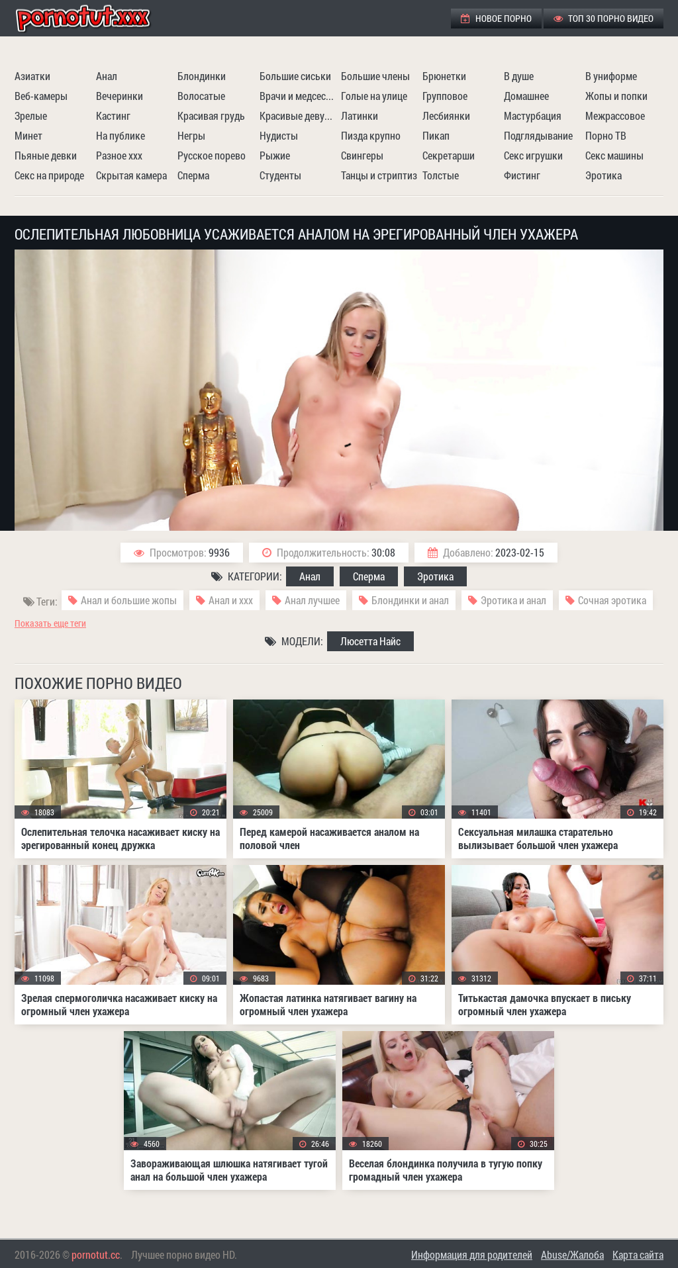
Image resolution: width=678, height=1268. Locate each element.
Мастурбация (532, 115)
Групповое (444, 96)
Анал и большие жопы (129, 600)
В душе (519, 76)
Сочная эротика (612, 600)
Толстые (440, 175)
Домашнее (526, 96)
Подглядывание (538, 135)
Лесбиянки (446, 115)
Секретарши (448, 155)
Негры (191, 135)
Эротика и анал (513, 600)
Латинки (359, 115)
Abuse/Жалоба (572, 1254)
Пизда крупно (371, 135)
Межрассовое (615, 115)
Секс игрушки (533, 155)
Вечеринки (119, 96)
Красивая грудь (211, 115)
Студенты (280, 175)
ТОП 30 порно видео (604, 18)
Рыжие (275, 155)
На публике (120, 135)
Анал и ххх (231, 600)
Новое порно (496, 18)
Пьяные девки (46, 155)
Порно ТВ (605, 135)
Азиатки (32, 76)
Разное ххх (119, 155)
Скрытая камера (131, 175)
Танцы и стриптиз (379, 175)
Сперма (193, 175)
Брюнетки (444, 76)
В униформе (611, 76)
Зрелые (31, 115)
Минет (28, 135)
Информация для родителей (471, 1254)
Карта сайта (637, 1254)
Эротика (603, 175)
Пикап (436, 135)
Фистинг (522, 175)
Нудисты (279, 135)
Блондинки (201, 76)
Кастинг (113, 115)
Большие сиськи (295, 76)
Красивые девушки (299, 115)
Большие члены (375, 76)
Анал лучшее (312, 600)
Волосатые (201, 96)
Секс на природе (49, 175)
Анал (106, 76)
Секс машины (614, 155)
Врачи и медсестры (299, 96)
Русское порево (211, 155)
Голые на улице (374, 96)
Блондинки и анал (410, 600)
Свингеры (362, 155)
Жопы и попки (616, 96)
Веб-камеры (41, 96)
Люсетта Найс (370, 641)
